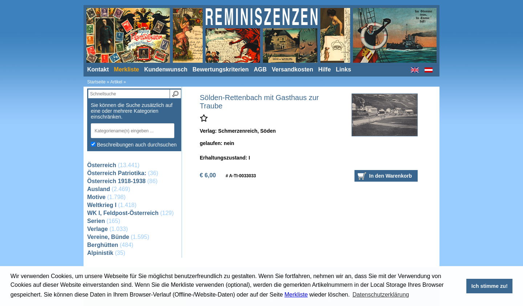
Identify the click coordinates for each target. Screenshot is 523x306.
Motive (96, 197)
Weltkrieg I (102, 205)
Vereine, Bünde (108, 237)
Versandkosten (292, 69)
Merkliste (296, 294)
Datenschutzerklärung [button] (381, 294)
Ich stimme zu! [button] (489, 286)
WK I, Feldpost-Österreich (122, 213)
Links (343, 69)
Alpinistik (100, 253)
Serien (96, 221)
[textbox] (130, 131)
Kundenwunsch (165, 69)
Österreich (101, 165)
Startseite (96, 81)
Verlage (97, 229)
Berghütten (102, 245)
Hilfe (324, 69)
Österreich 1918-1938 (116, 181)
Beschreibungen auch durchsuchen (137, 145)
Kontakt (98, 69)
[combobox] (134, 130)
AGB (260, 69)
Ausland (98, 189)
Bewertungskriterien (220, 69)
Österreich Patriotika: (116, 173)
